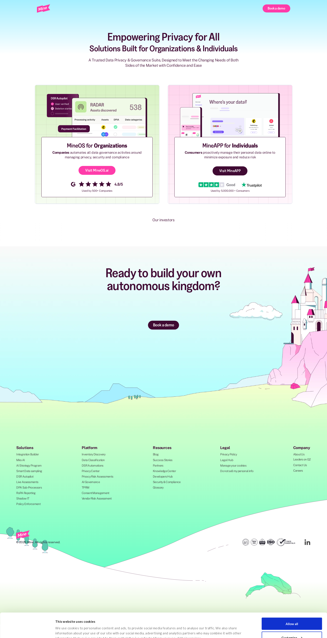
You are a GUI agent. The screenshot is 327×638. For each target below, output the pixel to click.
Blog (156, 454)
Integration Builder (27, 454)
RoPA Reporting (25, 493)
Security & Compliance (166, 482)
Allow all (292, 599)
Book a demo (276, 8)
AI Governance (91, 482)
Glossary (158, 487)
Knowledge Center (164, 471)
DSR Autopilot (24, 476)
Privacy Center (90, 471)
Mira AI (20, 460)
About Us (298, 454)
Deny (292, 627)
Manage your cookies (233, 465)
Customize (291, 613)
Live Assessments (27, 482)
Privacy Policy (228, 454)
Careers (298, 470)
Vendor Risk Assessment (97, 498)
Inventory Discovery (94, 454)
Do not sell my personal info (236, 471)
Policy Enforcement (28, 504)
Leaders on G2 (302, 459)
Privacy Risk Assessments (97, 476)
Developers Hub (162, 476)
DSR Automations (92, 465)
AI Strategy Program (28, 465)
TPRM (85, 487)
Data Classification (93, 460)
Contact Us (300, 465)
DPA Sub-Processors (29, 487)
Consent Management (95, 493)
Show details (64, 625)
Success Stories (162, 460)
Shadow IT (22, 498)
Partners (158, 465)
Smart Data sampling (29, 471)
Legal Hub (226, 460)
